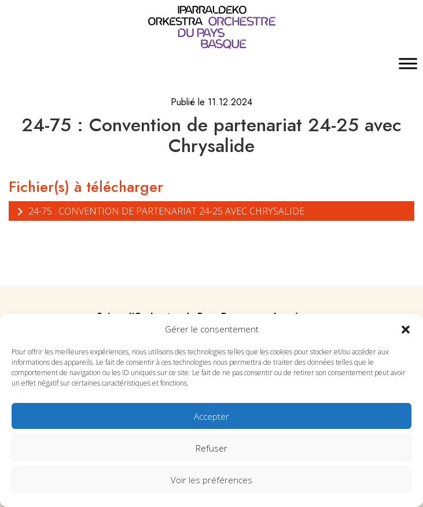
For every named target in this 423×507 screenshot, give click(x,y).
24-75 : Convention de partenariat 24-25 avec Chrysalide (159, 210)
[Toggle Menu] (408, 63)
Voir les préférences (211, 480)
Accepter (211, 416)
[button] (405, 329)
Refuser (211, 448)
